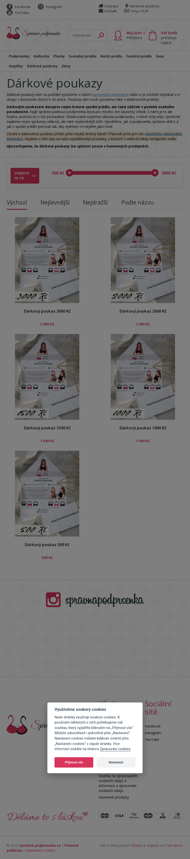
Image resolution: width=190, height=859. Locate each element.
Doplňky (16, 66)
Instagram (50, 6)
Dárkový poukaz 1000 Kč (143, 428)
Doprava (108, 6)
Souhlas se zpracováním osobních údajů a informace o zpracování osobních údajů (118, 783)
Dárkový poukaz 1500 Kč (47, 428)
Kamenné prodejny (142, 6)
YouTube (18, 12)
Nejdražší (95, 202)
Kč (62, 173)
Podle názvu (137, 202)
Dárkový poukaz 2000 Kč (143, 311)
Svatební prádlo (82, 56)
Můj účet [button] (135, 35)
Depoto (153, 845)
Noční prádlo (111, 56)
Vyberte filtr (21, 175)
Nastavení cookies (40, 850)
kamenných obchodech (110, 94)
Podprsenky (19, 56)
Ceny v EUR (136, 11)
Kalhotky (41, 56)
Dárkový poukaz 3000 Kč (47, 311)
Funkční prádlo (139, 56)
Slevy (66, 66)
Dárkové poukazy (42, 66)
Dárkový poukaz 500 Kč (47, 544)
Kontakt (108, 11)
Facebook (18, 6)
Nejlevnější (55, 202)
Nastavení (116, 762)
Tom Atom (174, 845)
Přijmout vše (74, 762)
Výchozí (17, 202)
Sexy (160, 56)
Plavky (59, 56)
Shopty (136, 845)
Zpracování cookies (115, 749)
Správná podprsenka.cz (40, 845)
